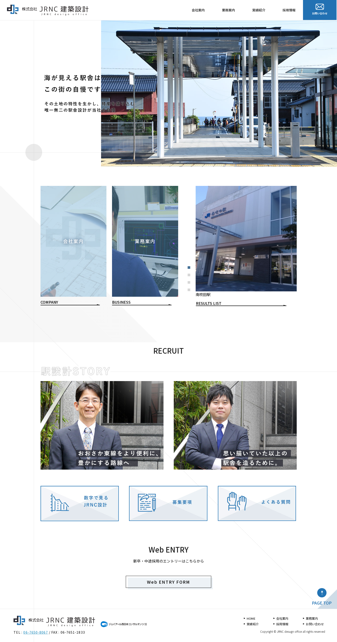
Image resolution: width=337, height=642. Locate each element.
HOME (251, 618)
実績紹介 (258, 10)
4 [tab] (190, 290)
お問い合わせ (315, 624)
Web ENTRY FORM (168, 582)
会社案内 (198, 10)
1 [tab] (190, 268)
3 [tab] (190, 283)
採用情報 (289, 10)
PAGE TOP (322, 603)
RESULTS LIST (208, 303)
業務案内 (228, 10)
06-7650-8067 (35, 632)
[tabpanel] (246, 242)
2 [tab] (190, 276)
